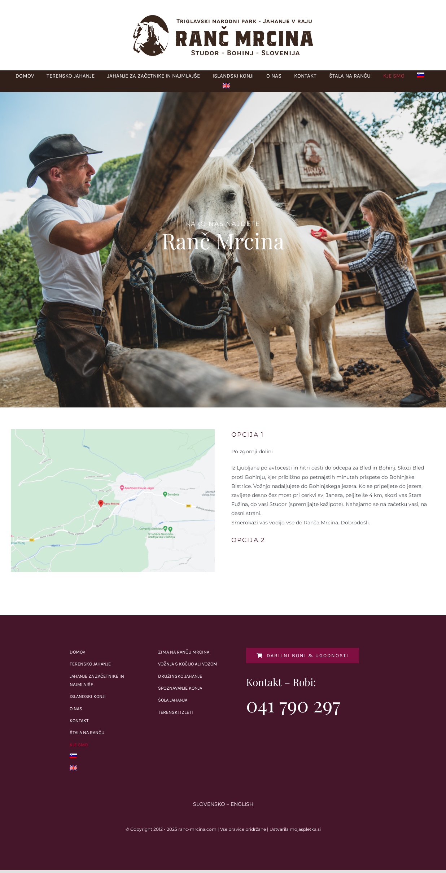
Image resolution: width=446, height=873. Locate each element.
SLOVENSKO (209, 804)
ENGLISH (242, 804)
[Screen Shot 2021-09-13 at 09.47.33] (113, 431)
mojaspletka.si (305, 829)
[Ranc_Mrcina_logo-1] (223, 17)
